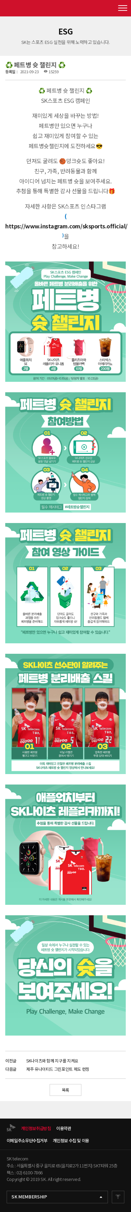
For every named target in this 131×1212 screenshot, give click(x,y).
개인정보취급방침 (36, 1128)
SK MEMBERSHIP (29, 1197)
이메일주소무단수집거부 (27, 1140)
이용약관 (63, 1128)
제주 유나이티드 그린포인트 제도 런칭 (57, 1069)
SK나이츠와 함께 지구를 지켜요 (52, 1060)
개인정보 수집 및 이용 (71, 1140)
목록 (65, 1090)
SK (65, 8)
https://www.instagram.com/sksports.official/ (66, 226)
